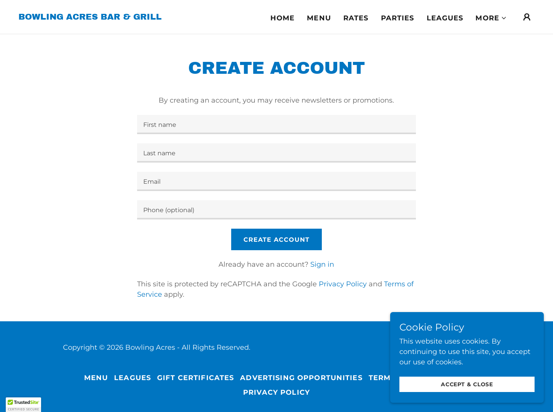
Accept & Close (467, 384)
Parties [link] (397, 18)
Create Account (276, 239)
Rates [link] (356, 18)
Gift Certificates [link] (195, 378)
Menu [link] (319, 18)
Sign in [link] (322, 264)
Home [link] (282, 18)
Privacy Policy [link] (343, 284)
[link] (90, 17)
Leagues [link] (445, 18)
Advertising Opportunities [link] (301, 378)
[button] (491, 18)
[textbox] (276, 124)
